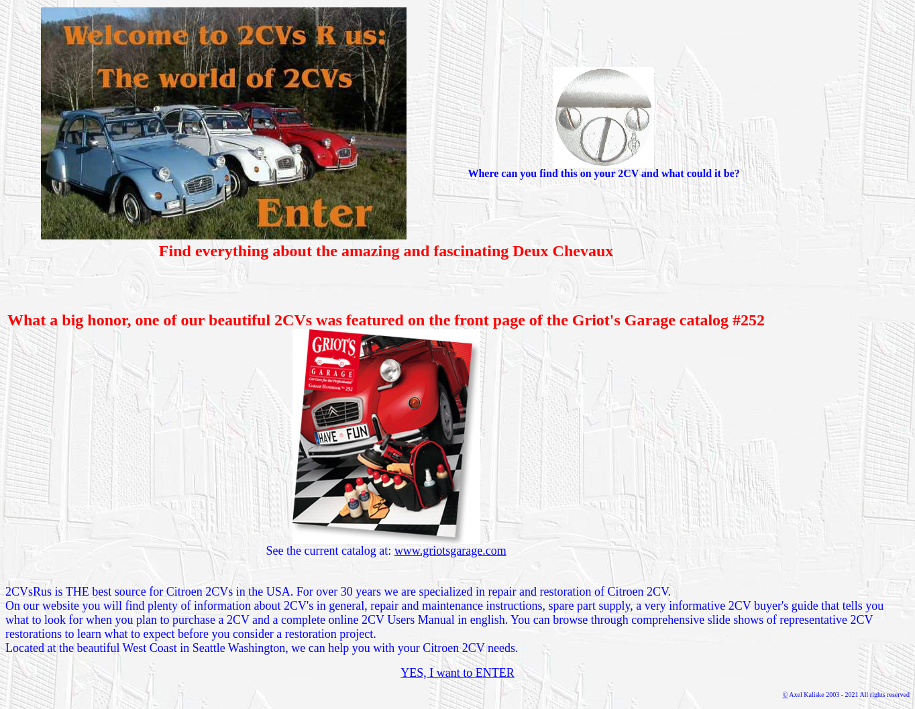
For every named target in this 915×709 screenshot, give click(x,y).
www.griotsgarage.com (450, 550)
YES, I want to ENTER (457, 672)
